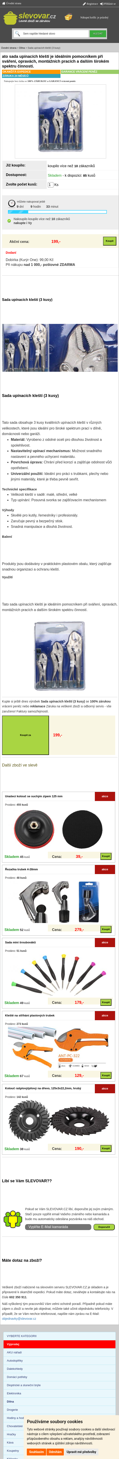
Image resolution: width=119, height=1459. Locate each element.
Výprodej (13, 1344)
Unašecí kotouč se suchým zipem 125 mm (33, 796)
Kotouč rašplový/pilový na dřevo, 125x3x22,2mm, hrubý (43, 1088)
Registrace (90, 3)
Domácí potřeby (17, 1377)
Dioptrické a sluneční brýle (24, 1385)
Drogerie (12, 1409)
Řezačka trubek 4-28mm (21, 869)
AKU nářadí (14, 1352)
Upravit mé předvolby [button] (81, 1452)
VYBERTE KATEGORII (22, 1336)
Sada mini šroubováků (20, 942)
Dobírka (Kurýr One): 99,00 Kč (30, 260)
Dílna (22, 47)
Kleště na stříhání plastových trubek (30, 1015)
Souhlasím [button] (36, 1452)
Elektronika (14, 1393)
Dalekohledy (15, 1368)
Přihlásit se (108, 3)
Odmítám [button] (55, 1452)
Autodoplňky (15, 1360)
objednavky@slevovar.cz (19, 1318)
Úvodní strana (11, 3)
